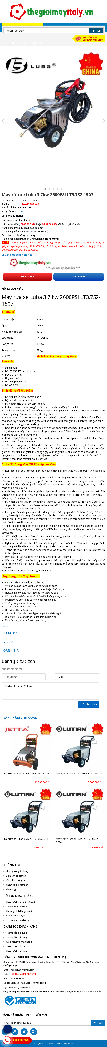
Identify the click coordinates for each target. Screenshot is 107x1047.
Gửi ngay (98, 1022)
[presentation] (3, 120)
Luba (20, 211)
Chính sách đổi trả (15, 946)
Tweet (5, 626)
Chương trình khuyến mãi (19, 911)
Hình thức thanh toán (17, 906)
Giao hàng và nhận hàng (19, 941)
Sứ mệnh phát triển (16, 875)
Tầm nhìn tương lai (15, 880)
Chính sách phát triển (17, 884)
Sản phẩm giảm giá (15, 915)
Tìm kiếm (96, 30)
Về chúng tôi (12, 889)
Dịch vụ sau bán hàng (17, 920)
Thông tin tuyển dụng (17, 871)
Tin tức (24, 42)
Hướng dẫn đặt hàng (16, 937)
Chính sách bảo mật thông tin (21, 902)
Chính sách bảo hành (17, 951)
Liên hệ (37, 42)
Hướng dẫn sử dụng (16, 932)
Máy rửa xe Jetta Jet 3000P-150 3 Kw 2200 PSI (27, 773)
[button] (45, 189)
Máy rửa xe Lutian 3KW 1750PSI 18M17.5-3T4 (79, 773)
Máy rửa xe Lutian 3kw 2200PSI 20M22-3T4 (26, 838)
